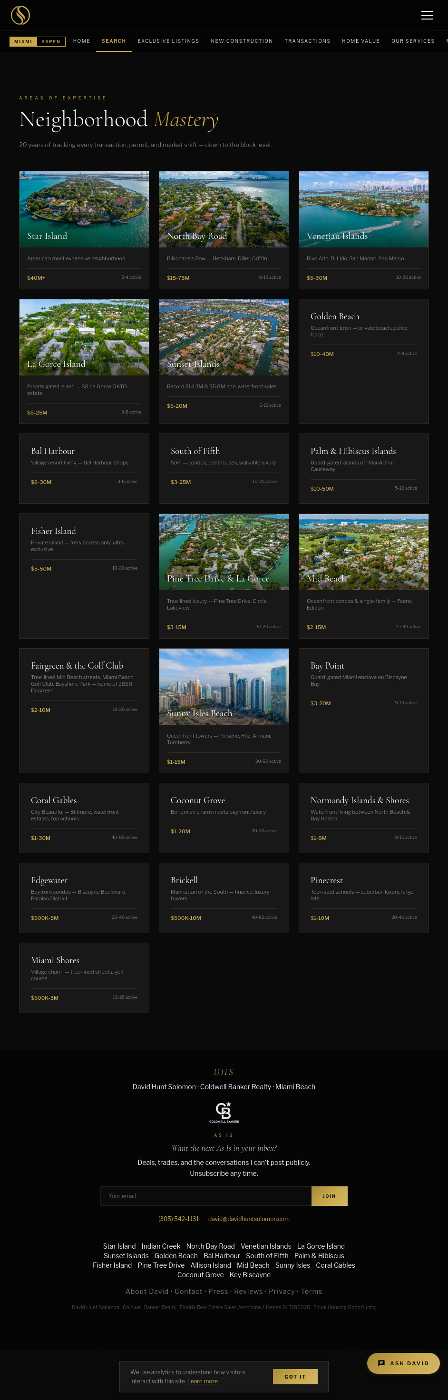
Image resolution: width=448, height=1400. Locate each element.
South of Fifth (267, 1256)
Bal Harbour (222, 1256)
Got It (295, 1377)
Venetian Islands (266, 1246)
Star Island (119, 1246)
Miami (23, 41)
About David (147, 1291)
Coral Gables (335, 1265)
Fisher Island (112, 1265)
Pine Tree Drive (161, 1265)
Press (218, 1291)
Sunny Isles (293, 1265)
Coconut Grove (200, 1275)
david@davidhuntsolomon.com (249, 1219)
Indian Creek (161, 1246)
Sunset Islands (126, 1256)
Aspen (51, 41)
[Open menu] (428, 15)
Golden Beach (176, 1256)
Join (329, 1196)
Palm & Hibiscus (319, 1256)
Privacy (282, 1291)
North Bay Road (210, 1246)
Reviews (248, 1291)
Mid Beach (253, 1265)
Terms (311, 1291)
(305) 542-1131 (178, 1219)
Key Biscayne (250, 1275)
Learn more (202, 1381)
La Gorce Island (321, 1246)
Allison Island (210, 1265)
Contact (189, 1291)
